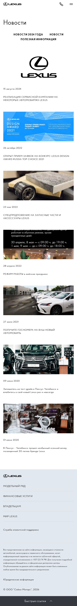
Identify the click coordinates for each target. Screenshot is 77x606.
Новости (56, 34)
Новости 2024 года (28, 34)
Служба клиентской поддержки (21, 529)
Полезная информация (38, 39)
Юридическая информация (18, 579)
